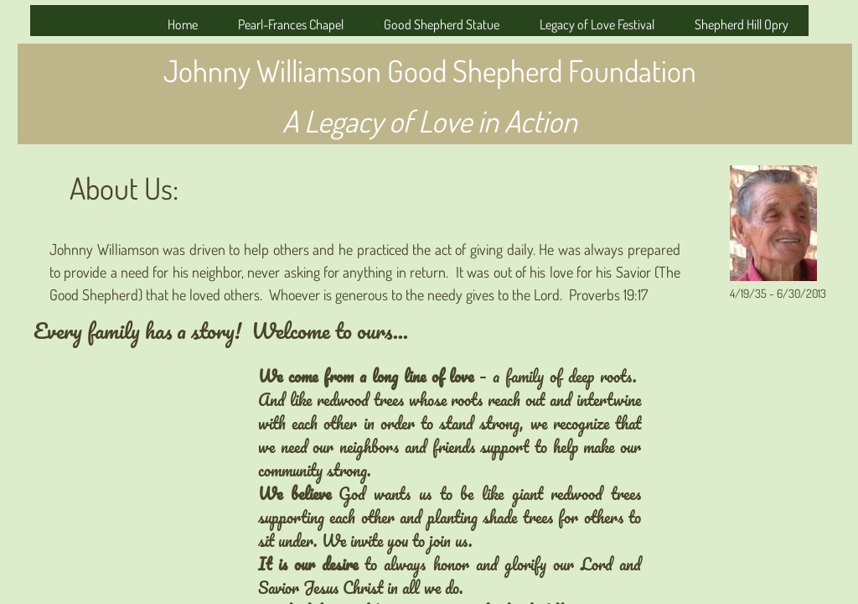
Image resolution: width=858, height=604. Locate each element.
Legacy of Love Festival (597, 24)
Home (183, 24)
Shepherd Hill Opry (741, 24)
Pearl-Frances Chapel (291, 24)
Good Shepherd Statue (441, 24)
